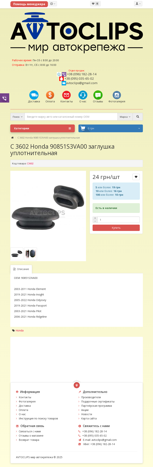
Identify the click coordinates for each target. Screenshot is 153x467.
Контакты (25, 397)
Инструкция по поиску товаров (38, 418)
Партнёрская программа (96, 405)
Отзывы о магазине (31, 435)
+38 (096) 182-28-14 (81, 74)
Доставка (25, 405)
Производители (91, 397)
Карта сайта (89, 418)
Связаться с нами (30, 431)
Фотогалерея (27, 401)
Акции (85, 410)
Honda (20, 330)
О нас (22, 414)
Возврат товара (29, 440)
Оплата (23, 410)
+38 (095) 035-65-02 (79, 78)
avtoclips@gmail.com (79, 83)
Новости (86, 414)
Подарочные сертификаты (98, 401)
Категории (42, 128)
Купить (116, 227)
